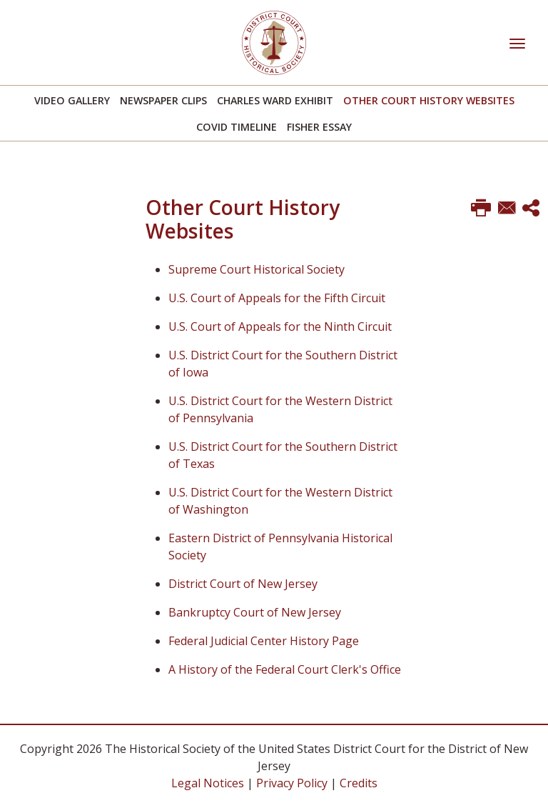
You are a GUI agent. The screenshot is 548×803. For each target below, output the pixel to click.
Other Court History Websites (428, 100)
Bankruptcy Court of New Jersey (254, 612)
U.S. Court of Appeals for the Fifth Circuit (276, 298)
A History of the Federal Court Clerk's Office (284, 669)
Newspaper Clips (163, 100)
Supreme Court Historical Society (256, 269)
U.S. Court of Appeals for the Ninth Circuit (280, 326)
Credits (358, 783)
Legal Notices (207, 783)
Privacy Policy (292, 783)
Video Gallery (72, 100)
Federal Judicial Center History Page (263, 641)
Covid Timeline (236, 127)
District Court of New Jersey (243, 584)
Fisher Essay (319, 127)
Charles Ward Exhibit (275, 100)
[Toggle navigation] (517, 42)
